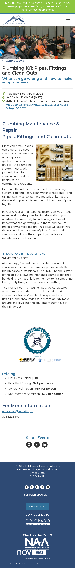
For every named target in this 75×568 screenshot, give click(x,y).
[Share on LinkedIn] (45, 445)
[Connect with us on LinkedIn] (37, 487)
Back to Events (13, 61)
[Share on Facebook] (37, 445)
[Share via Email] (29, 445)
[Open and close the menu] (49, 19)
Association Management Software (33, 554)
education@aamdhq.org (18, 411)
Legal (63, 564)
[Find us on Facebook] (27, 487)
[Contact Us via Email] (48, 487)
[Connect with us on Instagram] (42, 487)
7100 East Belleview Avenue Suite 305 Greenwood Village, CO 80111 (37, 106)
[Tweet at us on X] (32, 487)
